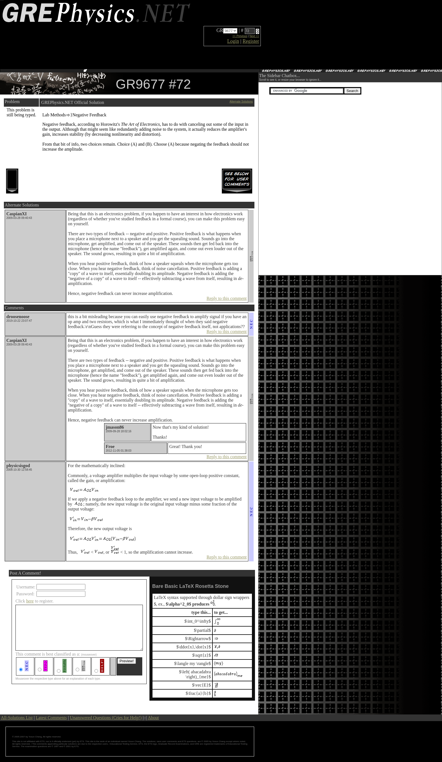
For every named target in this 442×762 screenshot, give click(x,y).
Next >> (254, 36)
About (153, 717)
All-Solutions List (17, 717)
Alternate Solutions (241, 101)
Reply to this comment (227, 298)
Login (233, 41)
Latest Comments (51, 717)
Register (251, 41)
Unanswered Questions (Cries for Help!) (105, 717)
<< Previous (239, 36)
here (30, 601)
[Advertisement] (308, 34)
